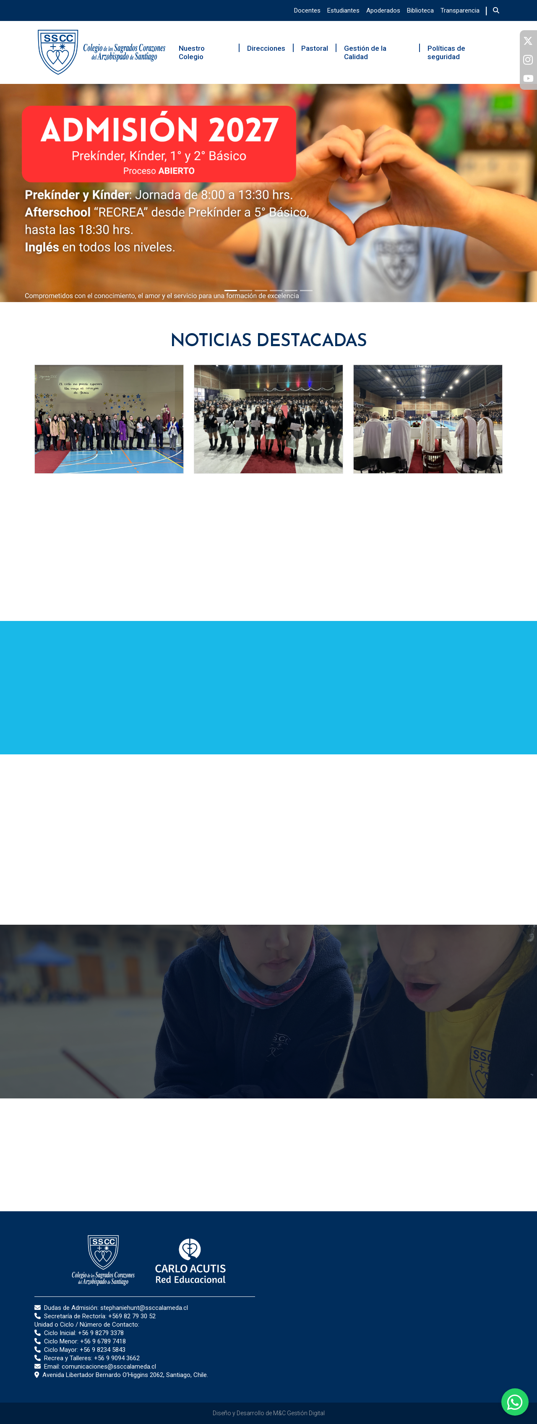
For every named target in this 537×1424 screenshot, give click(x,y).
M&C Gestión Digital (299, 1413)
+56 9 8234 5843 (102, 1350)
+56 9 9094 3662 (117, 1358)
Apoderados (383, 10)
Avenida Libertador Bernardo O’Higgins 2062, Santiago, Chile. (125, 1375)
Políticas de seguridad (446, 52)
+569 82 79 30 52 (132, 1316)
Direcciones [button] (266, 48)
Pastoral (314, 48)
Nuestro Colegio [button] (192, 52)
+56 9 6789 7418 (103, 1341)
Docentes (307, 10)
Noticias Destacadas (268, 342)
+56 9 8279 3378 (101, 1333)
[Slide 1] (230, 290)
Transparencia (460, 10)
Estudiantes (343, 10)
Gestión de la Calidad (365, 52)
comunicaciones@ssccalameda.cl (109, 1366)
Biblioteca (420, 10)
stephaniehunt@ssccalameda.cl (144, 1308)
